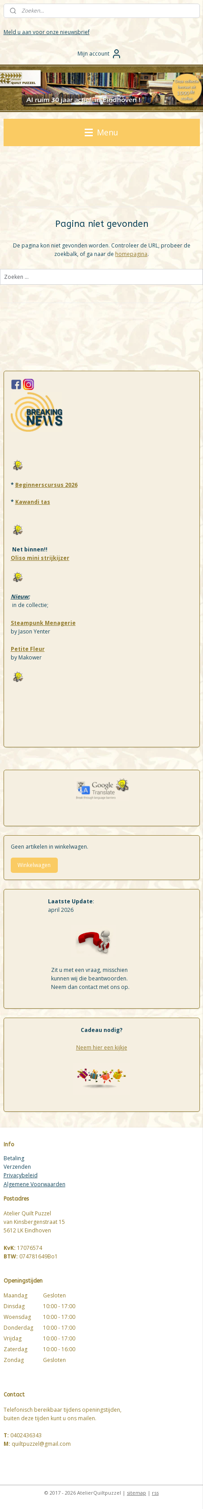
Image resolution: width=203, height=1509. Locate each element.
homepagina (131, 254)
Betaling (14, 1158)
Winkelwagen (34, 865)
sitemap (136, 1492)
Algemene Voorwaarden (34, 1184)
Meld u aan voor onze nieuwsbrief (47, 32)
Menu (101, 132)
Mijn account (100, 53)
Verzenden (17, 1167)
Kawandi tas (32, 502)
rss (155, 1492)
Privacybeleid (21, 1175)
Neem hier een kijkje (101, 1047)
